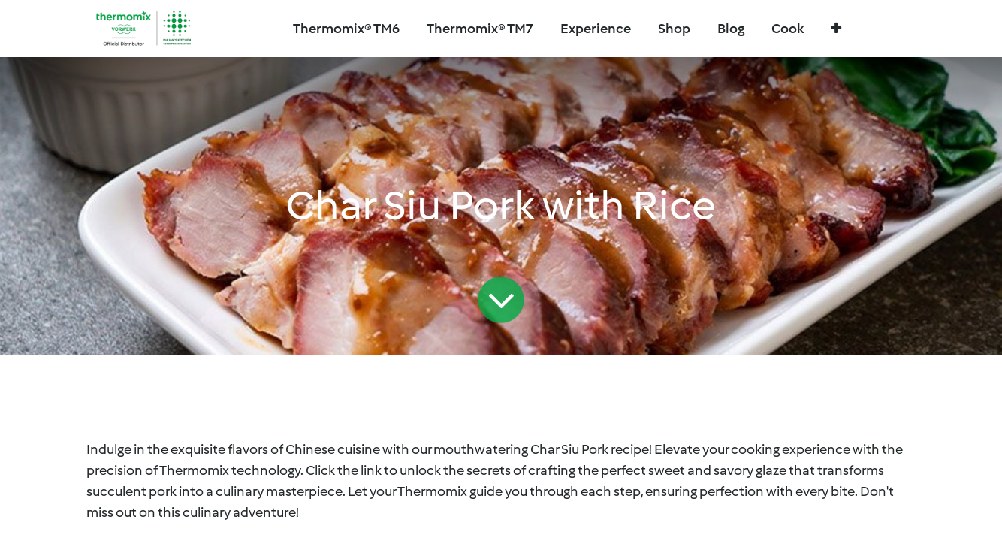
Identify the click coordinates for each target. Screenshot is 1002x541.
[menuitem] (480, 29)
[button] (836, 29)
